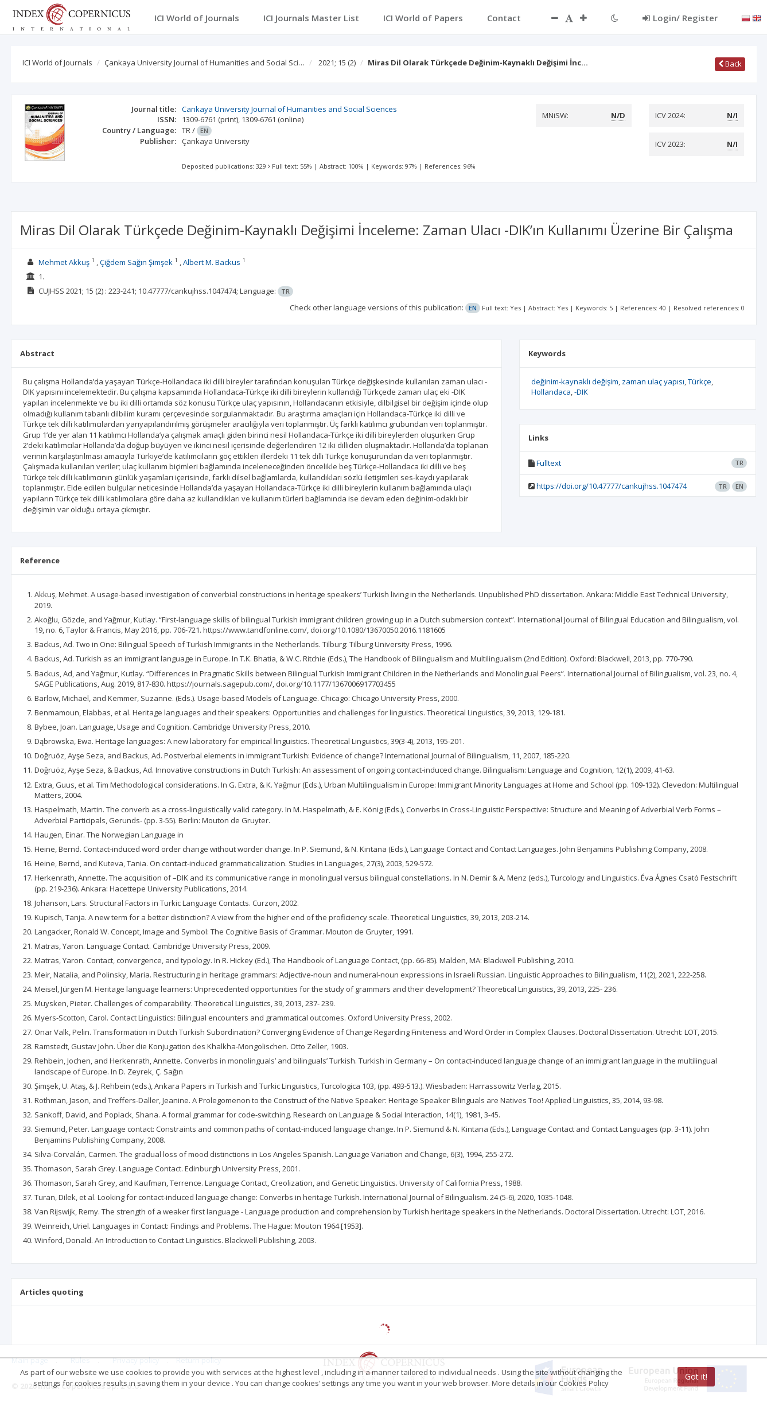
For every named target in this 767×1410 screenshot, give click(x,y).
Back (730, 64)
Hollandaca (551, 392)
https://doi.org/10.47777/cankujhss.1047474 (611, 486)
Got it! (696, 1376)
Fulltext (548, 463)
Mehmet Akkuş (63, 262)
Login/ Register (680, 18)
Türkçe (699, 381)
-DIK (581, 392)
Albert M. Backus (211, 262)
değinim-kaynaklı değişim (574, 381)
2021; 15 (337, 62)
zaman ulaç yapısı (653, 381)
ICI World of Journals (57, 62)
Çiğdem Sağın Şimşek (136, 262)
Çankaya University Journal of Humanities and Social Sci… (204, 62)
